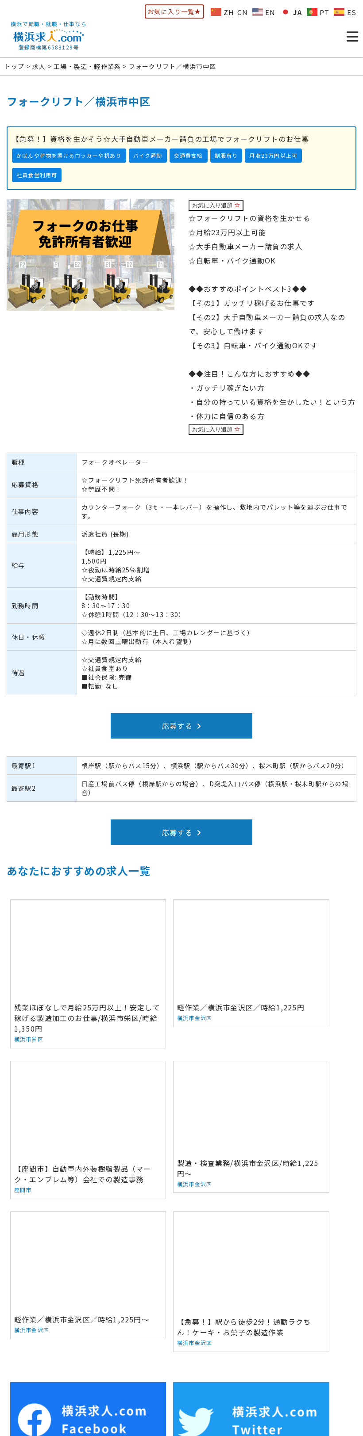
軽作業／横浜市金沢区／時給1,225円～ (181, 1094)
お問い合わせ (227, 1353)
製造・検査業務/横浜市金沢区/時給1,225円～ (65, 1092)
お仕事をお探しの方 (70, 1353)
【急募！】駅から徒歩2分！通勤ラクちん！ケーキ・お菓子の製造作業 (298, 1100)
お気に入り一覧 (174, 11)
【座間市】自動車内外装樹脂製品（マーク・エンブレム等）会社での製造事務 (298, 958)
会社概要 (185, 1353)
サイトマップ (332, 1353)
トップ (20, 1353)
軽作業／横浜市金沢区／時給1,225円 (181, 953)
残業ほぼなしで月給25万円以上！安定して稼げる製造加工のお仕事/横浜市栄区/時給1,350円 (65, 963)
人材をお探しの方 (135, 1353)
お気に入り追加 (216, 205)
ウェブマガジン (279, 1353)
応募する (181, 725)
